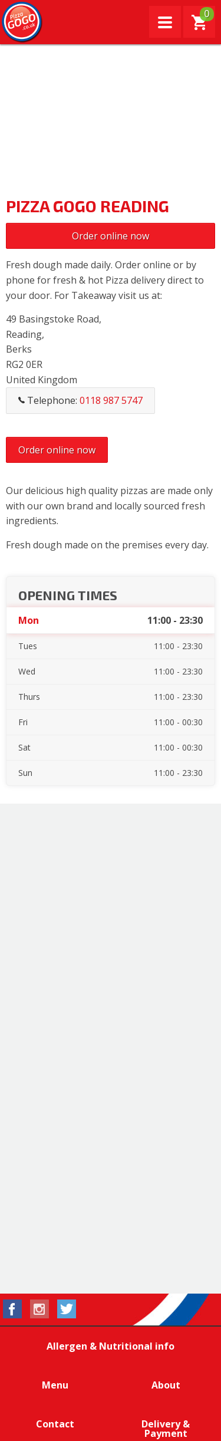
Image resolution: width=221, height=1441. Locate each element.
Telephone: (80, 400)
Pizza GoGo (22, 22)
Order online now (110, 235)
